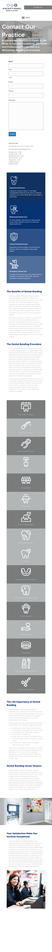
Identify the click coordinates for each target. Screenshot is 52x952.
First (10, 69)
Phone (11, 91)
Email (11, 82)
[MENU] (26, 17)
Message (12, 100)
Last (10, 77)
